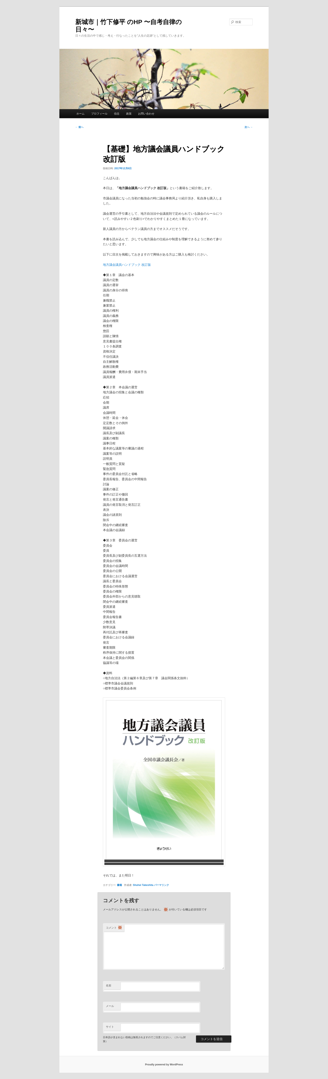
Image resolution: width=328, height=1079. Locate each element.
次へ (249, 127)
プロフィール (99, 113)
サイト (110, 1026)
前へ (79, 127)
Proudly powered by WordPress (164, 1064)
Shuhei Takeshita (143, 885)
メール (110, 1006)
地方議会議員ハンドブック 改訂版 (127, 264)
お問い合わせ (146, 113)
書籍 (119, 885)
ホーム (80, 113)
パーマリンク (161, 885)
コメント (114, 928)
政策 (129, 113)
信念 (116, 113)
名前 (108, 985)
